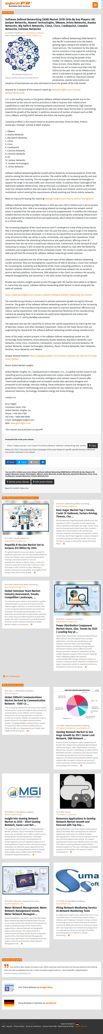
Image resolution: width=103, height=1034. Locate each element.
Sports (68, 812)
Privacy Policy (19, 1026)
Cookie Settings (81, 1026)
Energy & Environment (74, 619)
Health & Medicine (21, 538)
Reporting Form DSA (65, 1026)
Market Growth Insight (13, 815)
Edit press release (43, 482)
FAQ (3, 1026)
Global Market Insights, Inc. (31, 35)
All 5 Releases (11, 676)
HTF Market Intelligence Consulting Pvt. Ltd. (73, 728)
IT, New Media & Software (34, 33)
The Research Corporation (66, 815)
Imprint (9, 1026)
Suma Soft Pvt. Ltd (63, 904)
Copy (92, 445)
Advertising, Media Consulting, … (78, 504)
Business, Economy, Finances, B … (27, 901)
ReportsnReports (11, 693)
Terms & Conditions (33, 1026)
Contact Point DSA (49, 1026)
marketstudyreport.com (14, 904)
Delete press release (18, 482)
